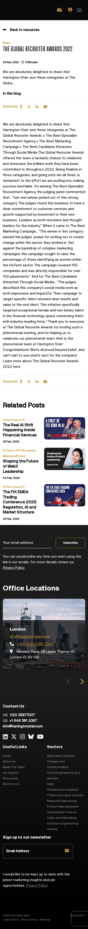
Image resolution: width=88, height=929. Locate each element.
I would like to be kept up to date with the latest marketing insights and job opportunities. (36, 880)
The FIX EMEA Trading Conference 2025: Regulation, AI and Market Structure (20, 502)
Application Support (61, 756)
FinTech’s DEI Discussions (19, 450)
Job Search (11, 773)
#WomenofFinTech (14, 456)
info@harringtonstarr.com (30, 637)
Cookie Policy (11, 919)
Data (50, 784)
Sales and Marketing (62, 818)
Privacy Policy (13, 568)
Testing (52, 829)
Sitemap (45, 919)
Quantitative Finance (62, 812)
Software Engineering (62, 823)
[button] (82, 681)
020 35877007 (22, 715)
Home (7, 756)
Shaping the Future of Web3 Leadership (20, 466)
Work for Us (11, 784)
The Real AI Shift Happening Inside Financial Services (20, 430)
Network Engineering (62, 801)
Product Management (62, 807)
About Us (9, 761)
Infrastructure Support (63, 790)
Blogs (6, 43)
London (18, 629)
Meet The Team (14, 767)
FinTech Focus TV (14, 420)
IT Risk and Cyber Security (65, 795)
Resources (10, 778)
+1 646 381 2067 (23, 721)
